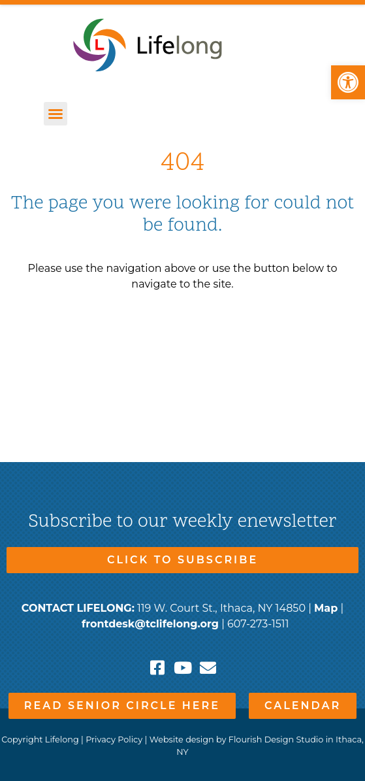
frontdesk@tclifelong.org (150, 624)
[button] (348, 82)
